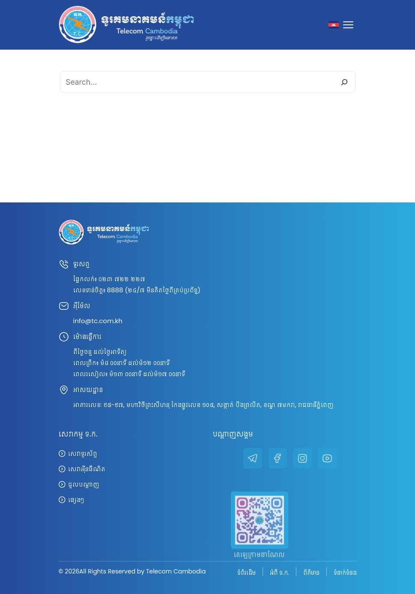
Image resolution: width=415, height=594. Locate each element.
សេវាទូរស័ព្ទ (82, 453)
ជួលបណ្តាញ (83, 484)
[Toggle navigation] (350, 25)
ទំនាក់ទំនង (345, 572)
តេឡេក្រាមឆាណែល (259, 564)
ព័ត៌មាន (311, 572)
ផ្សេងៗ (76, 499)
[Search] (344, 82)
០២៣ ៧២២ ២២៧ (122, 278)
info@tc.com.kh (97, 320)
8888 (115, 289)
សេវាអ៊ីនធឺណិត (86, 468)
